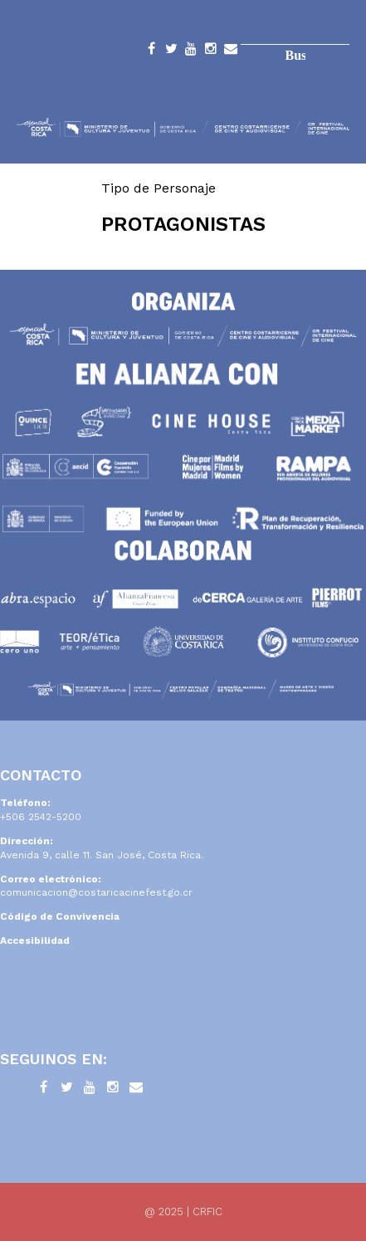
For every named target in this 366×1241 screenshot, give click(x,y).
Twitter (171, 51)
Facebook (151, 51)
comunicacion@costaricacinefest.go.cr (96, 892)
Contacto (231, 51)
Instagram (211, 51)
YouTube (191, 51)
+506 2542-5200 (40, 817)
